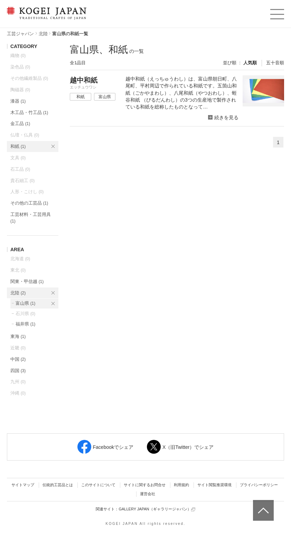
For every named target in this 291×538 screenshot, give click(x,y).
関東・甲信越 (27, 281)
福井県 (25, 324)
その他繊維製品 (29, 78)
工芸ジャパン (20, 33)
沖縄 (18, 393)
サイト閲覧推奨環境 (214, 485)
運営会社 (147, 494)
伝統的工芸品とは (58, 485)
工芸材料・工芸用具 (30, 218)
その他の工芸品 (29, 203)
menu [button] (276, 12)
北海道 (20, 258)
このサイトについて (98, 485)
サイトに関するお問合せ (145, 485)
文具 (18, 157)
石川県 (25, 313)
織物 (18, 55)
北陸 (43, 33)
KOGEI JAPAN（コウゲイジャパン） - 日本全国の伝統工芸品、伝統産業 (45, 17)
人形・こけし (27, 191)
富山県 (25, 303)
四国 (18, 370)
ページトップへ (262, 505)
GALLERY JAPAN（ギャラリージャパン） (157, 509)
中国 (18, 359)
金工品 (20, 123)
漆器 (18, 101)
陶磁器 (20, 89)
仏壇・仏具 (24, 135)
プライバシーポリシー (259, 485)
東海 (18, 336)
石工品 (20, 169)
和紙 (18, 146)
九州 (18, 381)
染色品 (20, 66)
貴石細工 (22, 180)
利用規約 (181, 485)
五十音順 (275, 62)
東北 (18, 270)
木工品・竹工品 (29, 112)
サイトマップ (22, 485)
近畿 (18, 347)
